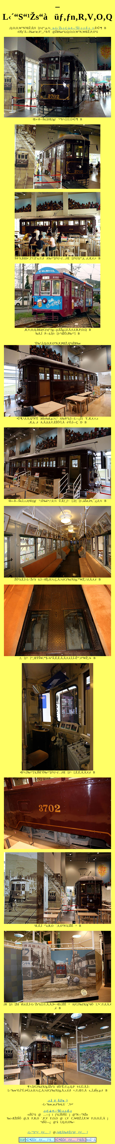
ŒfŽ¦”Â (91, 1139)
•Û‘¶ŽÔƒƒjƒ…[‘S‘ (40, 1139)
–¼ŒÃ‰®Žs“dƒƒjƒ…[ (72, 1132)
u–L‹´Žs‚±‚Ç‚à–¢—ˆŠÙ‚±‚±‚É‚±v (72, 28)
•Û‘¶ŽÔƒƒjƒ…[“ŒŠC (70, 1139)
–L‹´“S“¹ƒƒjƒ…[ (39, 1132)
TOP (22, 1139)
